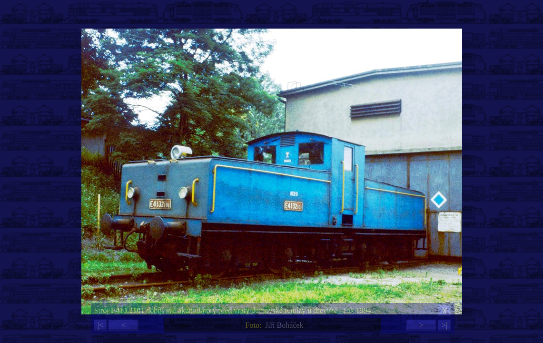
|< (100, 325)
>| (444, 325)
